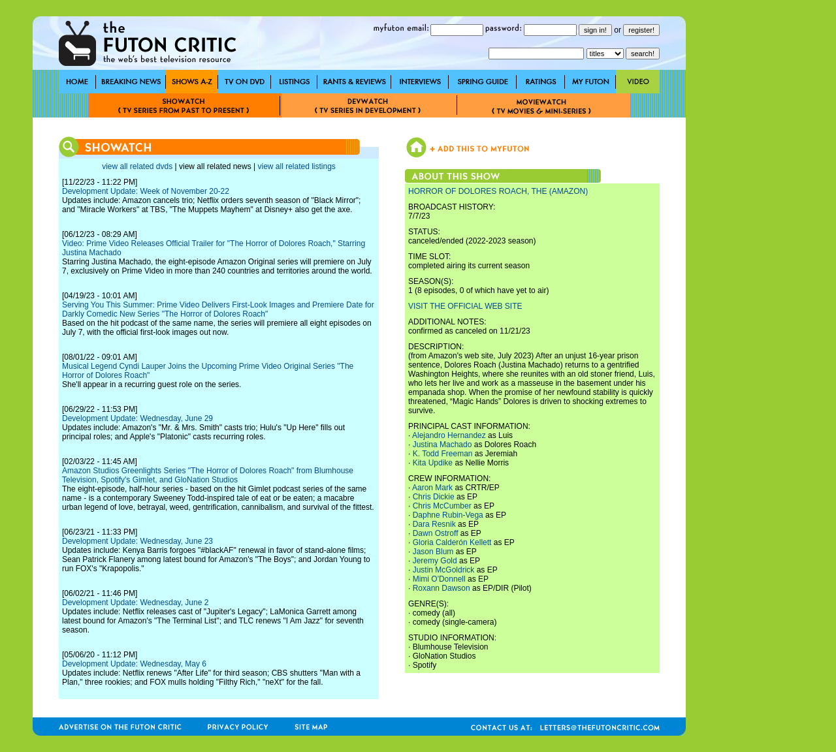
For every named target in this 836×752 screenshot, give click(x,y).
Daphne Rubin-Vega (448, 515)
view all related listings (296, 166)
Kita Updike (433, 462)
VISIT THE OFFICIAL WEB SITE (465, 306)
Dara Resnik (434, 524)
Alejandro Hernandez (449, 435)
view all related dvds (137, 166)
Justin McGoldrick (444, 569)
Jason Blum (433, 551)
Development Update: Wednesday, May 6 (134, 663)
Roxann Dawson (441, 588)
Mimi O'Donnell (439, 579)
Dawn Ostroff (435, 533)
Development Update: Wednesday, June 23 (137, 541)
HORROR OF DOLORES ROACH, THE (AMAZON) (498, 191)
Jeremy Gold (435, 560)
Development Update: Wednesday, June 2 (135, 602)
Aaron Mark (432, 487)
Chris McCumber (442, 505)
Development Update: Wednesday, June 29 (137, 418)
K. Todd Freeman (443, 453)
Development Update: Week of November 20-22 (145, 191)
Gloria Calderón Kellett (452, 542)
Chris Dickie (434, 496)
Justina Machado (442, 444)
